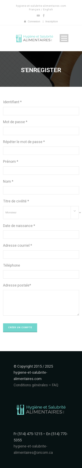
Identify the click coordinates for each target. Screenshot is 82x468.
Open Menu (64, 38)
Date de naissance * (19, 226)
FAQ (55, 385)
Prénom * (10, 161)
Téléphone (11, 265)
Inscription (51, 21)
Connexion (34, 21)
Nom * (8, 181)
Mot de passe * (15, 122)
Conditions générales (31, 385)
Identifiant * (12, 102)
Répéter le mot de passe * (24, 142)
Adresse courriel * (17, 245)
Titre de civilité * (16, 201)
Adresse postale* (17, 285)
